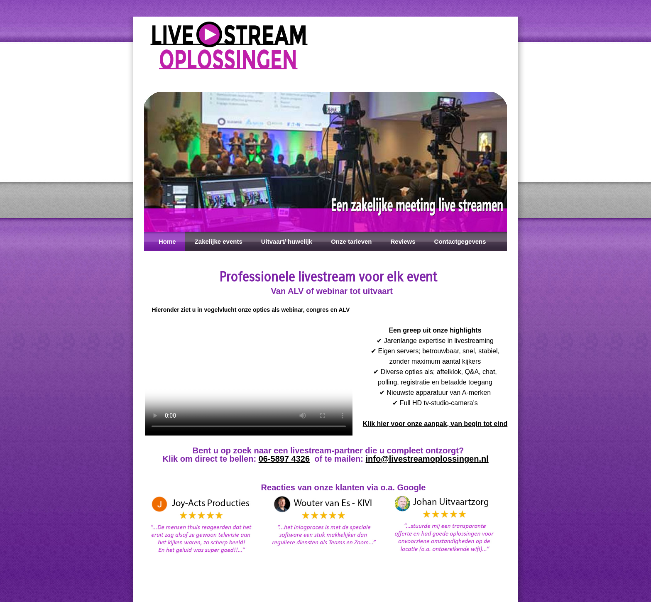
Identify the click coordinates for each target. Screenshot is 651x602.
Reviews (403, 241)
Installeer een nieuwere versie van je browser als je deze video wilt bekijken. (248, 377)
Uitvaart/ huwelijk (286, 241)
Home (165, 241)
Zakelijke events (218, 241)
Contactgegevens (460, 241)
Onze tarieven (351, 241)
